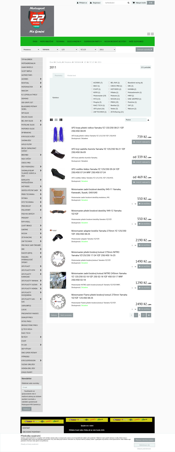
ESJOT (23, 341)
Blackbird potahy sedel (29, 107)
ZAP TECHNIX (32, 241)
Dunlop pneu (27, 317)
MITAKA (32, 198)
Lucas (24, 309)
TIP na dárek (26, 59)
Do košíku (144, 203)
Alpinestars (26, 75)
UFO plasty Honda (32, 288)
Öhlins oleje (27, 117)
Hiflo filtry (26, 144)
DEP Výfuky (26, 349)
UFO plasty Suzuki (32, 284)
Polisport (32, 210)
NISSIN (32, 233)
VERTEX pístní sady (32, 190)
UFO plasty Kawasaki (32, 275)
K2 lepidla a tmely (29, 94)
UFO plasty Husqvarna (32, 293)
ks (133, 204)
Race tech (25, 333)
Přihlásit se (82, 3)
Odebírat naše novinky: (30, 383)
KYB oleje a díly (28, 136)
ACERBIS (32, 79)
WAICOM (24, 91)
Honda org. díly (28, 368)
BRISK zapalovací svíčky (28, 149)
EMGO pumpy (26, 372)
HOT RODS (32, 186)
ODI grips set (27, 102)
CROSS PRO (25, 163)
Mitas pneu (26, 321)
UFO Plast (32, 266)
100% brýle (26, 305)
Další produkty (66, 315)
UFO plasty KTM (32, 270)
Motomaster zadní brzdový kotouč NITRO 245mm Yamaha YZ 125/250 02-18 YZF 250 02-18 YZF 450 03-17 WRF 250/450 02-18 (98, 276)
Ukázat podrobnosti (144, 449)
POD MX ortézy (28, 214)
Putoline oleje (32, 125)
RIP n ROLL (25, 222)
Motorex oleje (28, 128)
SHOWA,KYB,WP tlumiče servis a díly (32, 173)
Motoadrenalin (28, 63)
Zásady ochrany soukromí (29, 444)
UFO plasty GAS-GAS (32, 300)
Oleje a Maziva (74, 41)
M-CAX (32, 345)
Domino (24, 98)
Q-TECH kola (26, 329)
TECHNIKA (60, 41)
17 (143, 315)
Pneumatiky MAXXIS (30, 313)
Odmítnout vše (144, 445)
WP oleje (25, 113)
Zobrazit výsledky (144, 49)
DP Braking (26, 132)
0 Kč (150, 3)
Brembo (32, 155)
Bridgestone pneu (29, 325)
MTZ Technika (32, 202)
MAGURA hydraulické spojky (32, 259)
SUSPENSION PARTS (93, 41)
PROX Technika (32, 194)
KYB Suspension (32, 360)
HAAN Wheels (27, 67)
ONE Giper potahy (29, 352)
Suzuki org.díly (28, 364)
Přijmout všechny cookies (144, 440)
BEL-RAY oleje (32, 121)
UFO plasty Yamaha (32, 281)
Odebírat (26, 409)
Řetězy (32, 337)
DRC (32, 249)
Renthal (32, 83)
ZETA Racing (32, 237)
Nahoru (54, 315)
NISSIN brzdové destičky (115, 41)
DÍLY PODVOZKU (32, 166)
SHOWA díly (26, 140)
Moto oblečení (46, 41)
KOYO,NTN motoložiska (32, 181)
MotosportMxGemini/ (131, 425)
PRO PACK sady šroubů (31, 245)
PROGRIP (32, 218)
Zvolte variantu (141, 142)
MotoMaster (32, 87)
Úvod (35, 41)
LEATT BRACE (32, 225)
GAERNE (32, 229)
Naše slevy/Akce (136, 41)
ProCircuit (32, 206)
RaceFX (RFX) (32, 253)
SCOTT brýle (26, 71)
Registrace (95, 3)
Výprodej (25, 356)
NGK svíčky (26, 159)
